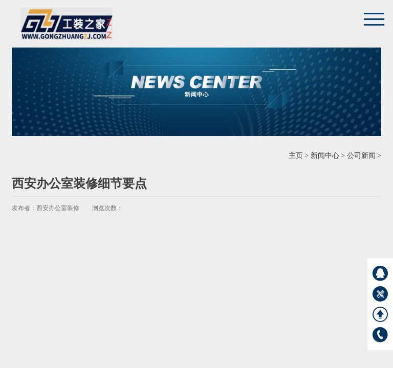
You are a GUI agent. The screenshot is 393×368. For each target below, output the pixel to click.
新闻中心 (325, 155)
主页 (296, 155)
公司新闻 (361, 155)
